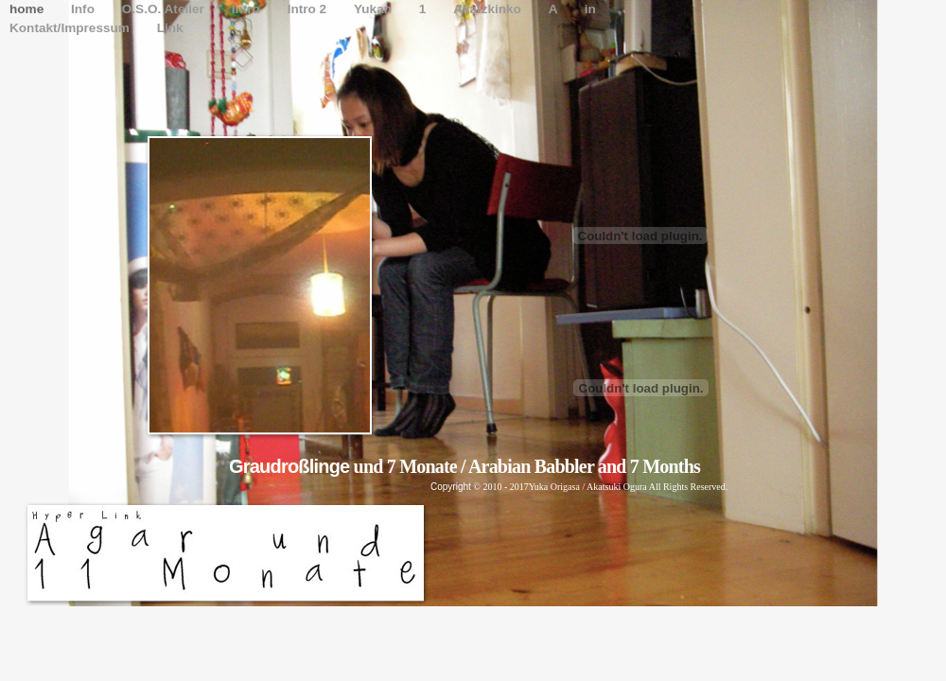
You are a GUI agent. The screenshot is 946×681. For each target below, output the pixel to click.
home (28, 9)
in (590, 9)
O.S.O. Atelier (165, 9)
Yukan (374, 9)
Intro (248, 9)
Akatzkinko (489, 9)
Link (170, 28)
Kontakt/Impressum (71, 28)
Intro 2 (309, 9)
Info (84, 9)
